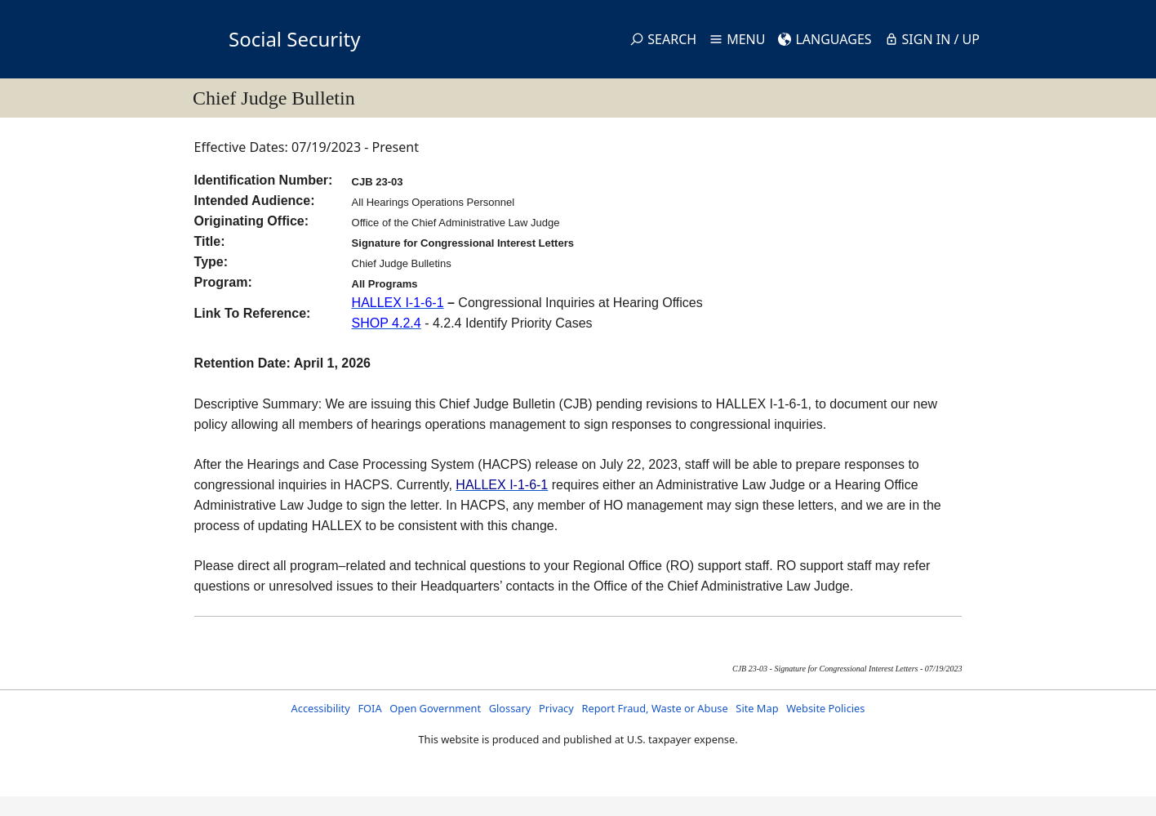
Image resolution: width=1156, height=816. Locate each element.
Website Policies (825, 708)
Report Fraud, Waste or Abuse (654, 708)
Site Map (757, 708)
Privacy (556, 708)
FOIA (369, 708)
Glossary (510, 708)
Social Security (294, 38)
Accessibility (320, 708)
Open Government (435, 708)
